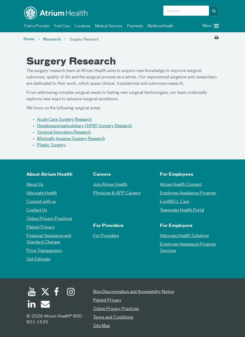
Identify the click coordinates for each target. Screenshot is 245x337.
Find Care (61, 26)
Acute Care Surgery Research (64, 120)
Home (28, 39)
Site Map (101, 326)
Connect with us (41, 202)
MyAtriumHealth (159, 26)
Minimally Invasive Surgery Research (71, 139)
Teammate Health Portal (182, 210)
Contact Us (36, 210)
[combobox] (186, 11)
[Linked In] (31, 304)
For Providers (106, 236)
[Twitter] (44, 292)
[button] (214, 11)
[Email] (44, 304)
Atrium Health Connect (181, 185)
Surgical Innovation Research (64, 132)
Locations (81, 26)
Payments (134, 26)
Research (52, 39)
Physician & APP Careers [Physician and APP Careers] (116, 193)
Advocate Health (41, 193)
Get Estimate (38, 259)
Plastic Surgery (51, 145)
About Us (34, 185)
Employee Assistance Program (188, 193)
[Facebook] (58, 292)
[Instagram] (71, 292)
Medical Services (107, 26)
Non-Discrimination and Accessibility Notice (133, 292)
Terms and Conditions (113, 317)
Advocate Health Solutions (184, 236)
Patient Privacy (40, 227)
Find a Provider (36, 26)
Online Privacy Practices (49, 219)
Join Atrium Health (110, 185)
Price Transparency (44, 251)
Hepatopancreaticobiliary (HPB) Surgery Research (84, 126)
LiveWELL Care (174, 202)
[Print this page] (217, 37)
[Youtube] (31, 292)
